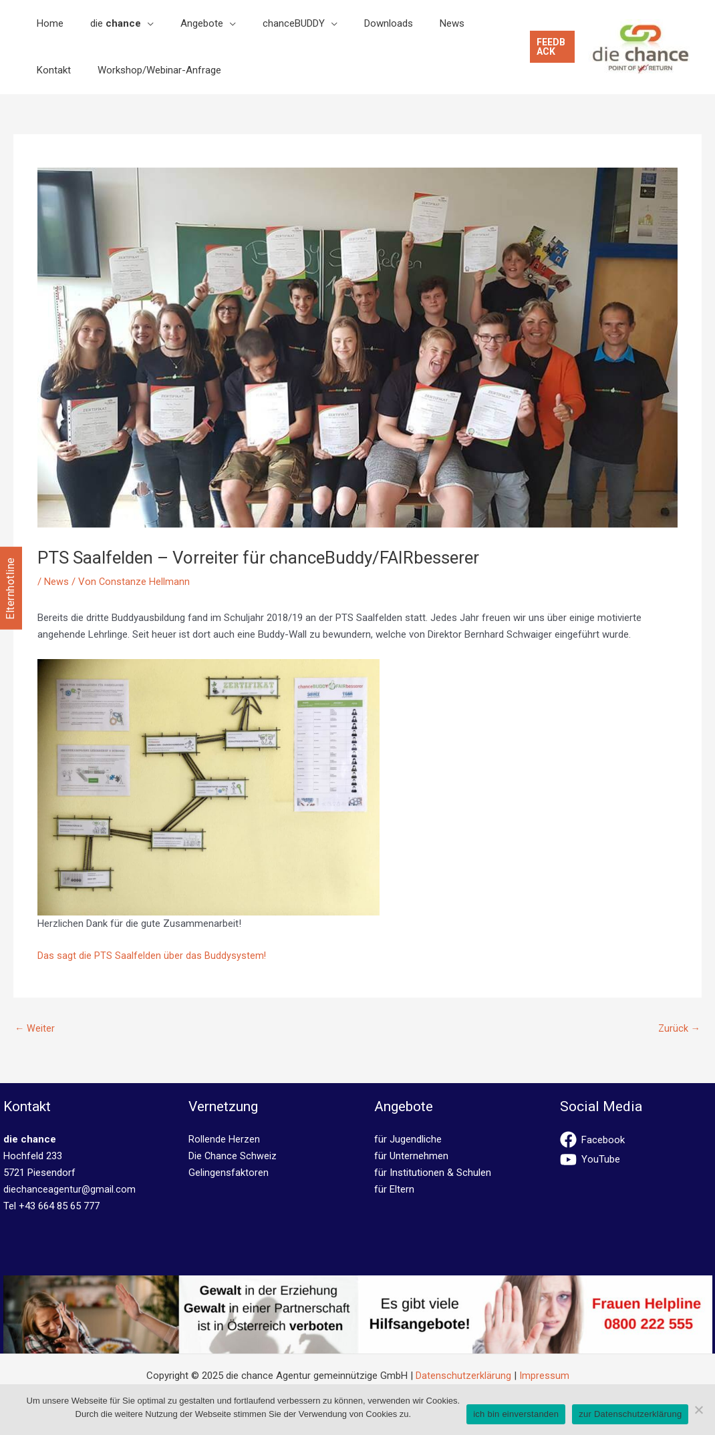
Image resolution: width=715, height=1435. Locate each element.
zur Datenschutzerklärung (630, 1414)
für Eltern (394, 1190)
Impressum (544, 1376)
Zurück (678, 1029)
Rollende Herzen (224, 1140)
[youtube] (636, 1160)
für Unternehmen (411, 1157)
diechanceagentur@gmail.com (69, 1190)
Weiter (35, 1029)
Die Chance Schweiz (232, 1157)
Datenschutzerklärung (463, 1376)
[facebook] (636, 1140)
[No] (698, 1409)
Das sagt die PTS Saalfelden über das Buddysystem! (152, 956)
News (56, 582)
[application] (127, 23)
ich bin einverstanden (516, 1414)
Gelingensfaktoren (228, 1173)
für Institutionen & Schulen (432, 1173)
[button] (547, 47)
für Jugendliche (408, 1140)
